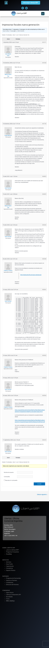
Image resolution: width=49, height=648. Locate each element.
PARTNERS (5, 576)
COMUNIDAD (6, 590)
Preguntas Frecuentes (12, 552)
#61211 (44, 42)
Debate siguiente (42, 494)
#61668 (44, 62)
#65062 (44, 355)
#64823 (44, 176)
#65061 (44, 289)
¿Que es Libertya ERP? (12, 550)
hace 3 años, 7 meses (8, 31)
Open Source (9, 592)
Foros (7, 598)
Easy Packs (9, 564)
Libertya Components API (13, 594)
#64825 (44, 194)
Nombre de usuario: (9, 472)
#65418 (44, 440)
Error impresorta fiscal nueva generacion (30, 274)
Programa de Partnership (13, 578)
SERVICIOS (5, 560)
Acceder (39, 484)
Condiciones (9, 582)
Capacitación (10, 566)
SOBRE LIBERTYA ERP (8, 547)
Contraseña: (7, 476)
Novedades (9, 596)
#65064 (44, 395)
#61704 (44, 123)
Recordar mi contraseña (11, 480)
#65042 (44, 225)
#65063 (44, 377)
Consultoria (9, 568)
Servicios (8, 562)
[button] (6, 2)
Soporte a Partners (11, 580)
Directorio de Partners (12, 584)
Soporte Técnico (10, 570)
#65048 (44, 259)
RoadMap (9, 554)
